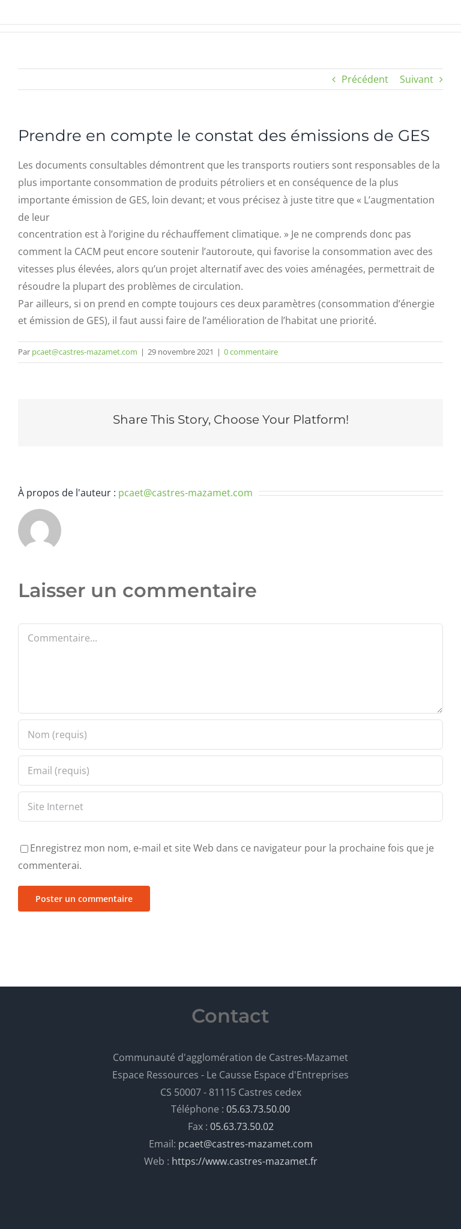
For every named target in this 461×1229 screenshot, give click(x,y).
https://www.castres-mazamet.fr (245, 1161)
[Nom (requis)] (230, 735)
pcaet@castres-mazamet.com (84, 351)
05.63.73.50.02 (242, 1126)
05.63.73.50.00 (258, 1109)
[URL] (230, 807)
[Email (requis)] (230, 771)
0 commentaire (251, 351)
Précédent (365, 79)
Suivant (416, 79)
